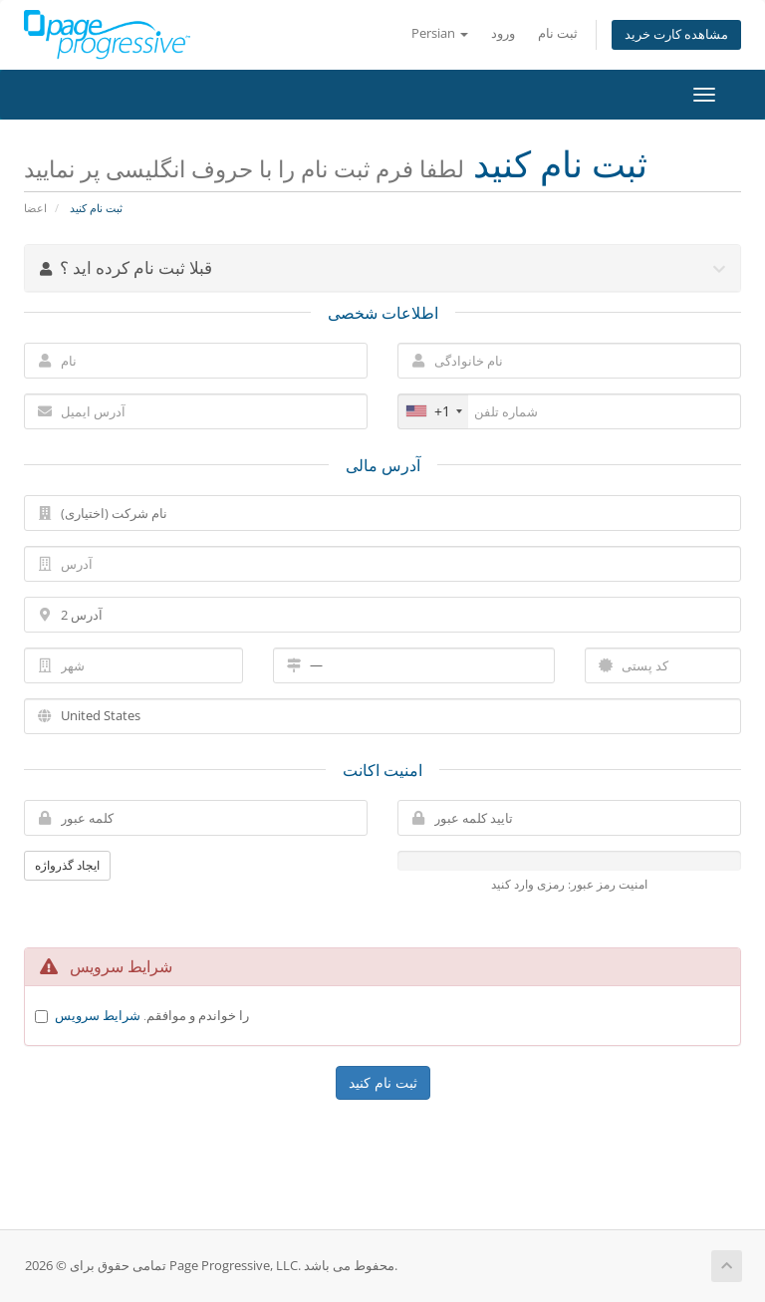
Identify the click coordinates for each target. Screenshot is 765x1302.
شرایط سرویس (97, 1015)
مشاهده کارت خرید (676, 34)
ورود (503, 33)
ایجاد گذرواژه (67, 865)
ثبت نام (558, 33)
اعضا (35, 207)
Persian (439, 33)
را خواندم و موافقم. (152, 1015)
